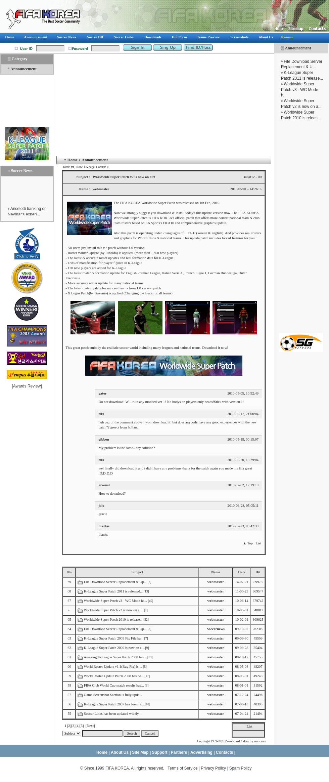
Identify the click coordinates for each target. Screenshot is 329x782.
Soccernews (216, 629)
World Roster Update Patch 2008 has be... (114, 676)
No (69, 572)
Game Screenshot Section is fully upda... (113, 695)
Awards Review (27, 386)
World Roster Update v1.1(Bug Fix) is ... (113, 666)
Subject (137, 572)
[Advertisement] (301, 227)
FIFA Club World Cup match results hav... (114, 685)
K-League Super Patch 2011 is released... (113, 591)
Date (241, 572)
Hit (258, 572)
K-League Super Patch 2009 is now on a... (114, 648)
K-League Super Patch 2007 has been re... (114, 704)
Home (72, 160)
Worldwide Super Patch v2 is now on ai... (113, 610)
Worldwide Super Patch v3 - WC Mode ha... (115, 601)
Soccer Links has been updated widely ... (113, 713)
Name (215, 572)
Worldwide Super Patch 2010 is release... (113, 619)
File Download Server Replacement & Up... (115, 582)
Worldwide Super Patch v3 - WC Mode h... (299, 90)
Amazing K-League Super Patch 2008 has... (115, 657)
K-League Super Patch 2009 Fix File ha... (113, 638)
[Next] (90, 726)
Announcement (298, 48)
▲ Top (247, 543)
